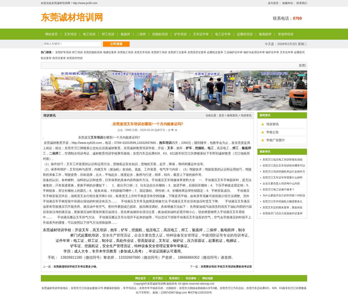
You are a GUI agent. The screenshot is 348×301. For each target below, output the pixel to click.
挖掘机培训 (160, 34)
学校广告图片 (275, 140)
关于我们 (157, 278)
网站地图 (207, 278)
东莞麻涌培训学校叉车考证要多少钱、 (76, 266)
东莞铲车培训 (63, 52)
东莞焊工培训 (159, 52)
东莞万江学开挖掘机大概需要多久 (283, 201)
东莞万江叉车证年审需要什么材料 (283, 177)
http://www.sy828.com (87, 143)
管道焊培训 (285, 34)
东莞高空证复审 (197, 52)
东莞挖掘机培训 (93, 52)
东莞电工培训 (125, 52)
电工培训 (89, 34)
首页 (221, 115)
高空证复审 (59, 58)
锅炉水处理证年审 (254, 52)
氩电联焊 (265, 34)
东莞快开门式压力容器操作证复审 (283, 213)
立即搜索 (116, 44)
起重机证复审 (215, 52)
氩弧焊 (125, 34)
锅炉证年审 (272, 52)
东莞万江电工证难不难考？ (279, 189)
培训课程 (191, 278)
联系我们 (302, 3)
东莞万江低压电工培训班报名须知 (283, 159)
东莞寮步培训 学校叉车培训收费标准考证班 (226, 266)
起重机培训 (245, 34)
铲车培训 (180, 34)
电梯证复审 (110, 52)
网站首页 (51, 34)
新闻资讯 (232, 115)
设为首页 (273, 3)
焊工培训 (108, 34)
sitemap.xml (207, 283)
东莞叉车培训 (142, 52)
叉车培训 (70, 34)
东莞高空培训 (75, 58)
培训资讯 (272, 124)
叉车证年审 (201, 34)
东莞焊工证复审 (177, 52)
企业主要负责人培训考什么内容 (281, 183)
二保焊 (141, 34)
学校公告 (272, 132)
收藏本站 (287, 3)
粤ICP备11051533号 (200, 292)
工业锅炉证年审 (233, 52)
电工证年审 (223, 34)
